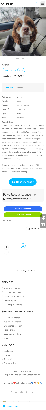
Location (19, 88)
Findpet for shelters (12, 318)
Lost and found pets (12, 292)
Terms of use (9, 359)
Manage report (10, 406)
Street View (35, 229)
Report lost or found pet (14, 297)
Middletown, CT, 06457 (13, 76)
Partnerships (9, 330)
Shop (6, 338)
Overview (9, 88)
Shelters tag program (13, 326)
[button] (21, 243)
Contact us (8, 351)
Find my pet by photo (13, 305)
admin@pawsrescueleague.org (18, 199)
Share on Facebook (23, 209)
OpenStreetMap (29, 271)
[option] (23, 31)
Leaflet (19, 271)
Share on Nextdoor (23, 215)
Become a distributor (13, 334)
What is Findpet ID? (12, 288)
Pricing (7, 355)
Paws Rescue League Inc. (19, 194)
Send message (22, 181)
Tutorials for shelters (13, 322)
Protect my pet (10, 301)
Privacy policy (10, 363)
